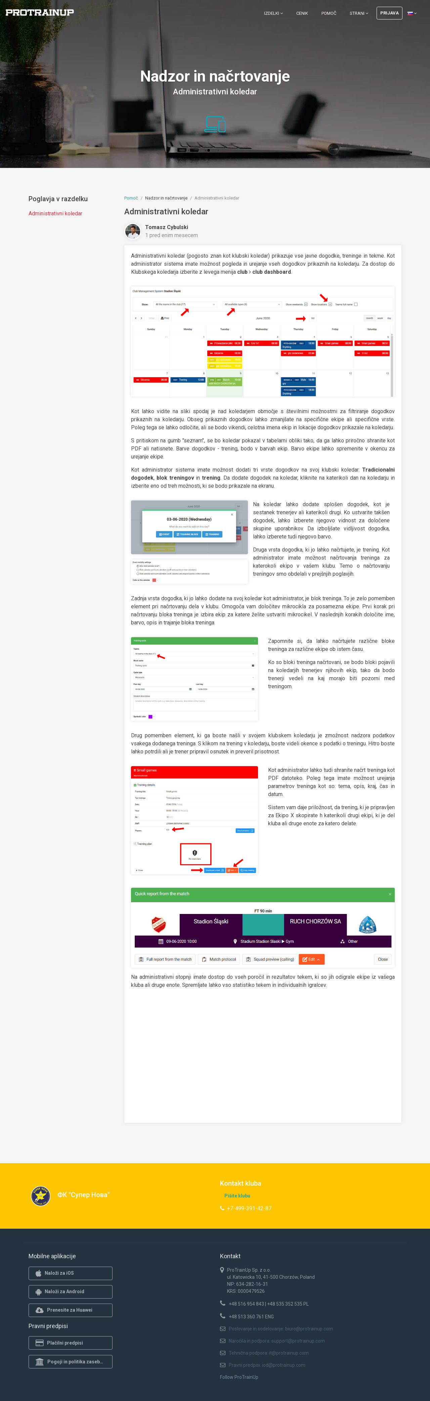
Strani (359, 13)
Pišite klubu (237, 1195)
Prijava (389, 12)
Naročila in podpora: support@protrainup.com (277, 1341)
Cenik (302, 13)
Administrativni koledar (55, 213)
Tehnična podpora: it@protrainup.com (269, 1353)
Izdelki (273, 13)
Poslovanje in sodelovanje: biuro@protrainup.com (281, 1328)
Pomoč (328, 13)
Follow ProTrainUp (239, 1377)
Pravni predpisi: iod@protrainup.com (267, 1365)
